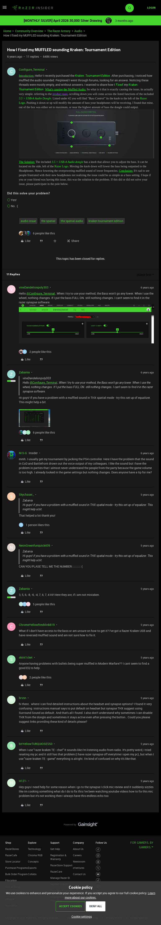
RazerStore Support (61, 865)
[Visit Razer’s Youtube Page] (98, 874)
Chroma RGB (35, 855)
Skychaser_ (26, 494)
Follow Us (101, 842)
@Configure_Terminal (40, 293)
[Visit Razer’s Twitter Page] (98, 868)
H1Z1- (23, 781)
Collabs (32, 874)
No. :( (14, 206)
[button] (4, 9)
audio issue (28, 221)
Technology (34, 849)
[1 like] (34, 525)
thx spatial (48, 221)
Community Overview (29, 31)
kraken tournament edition (105, 221)
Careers (77, 855)
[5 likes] (37, 604)
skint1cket (25, 657)
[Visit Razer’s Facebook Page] (98, 849)
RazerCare (56, 871)
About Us (78, 849)
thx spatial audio (72, 221)
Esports (32, 867)
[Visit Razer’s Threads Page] (98, 862)
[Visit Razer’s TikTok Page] (98, 880)
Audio (78, 31)
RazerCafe (11, 855)
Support (54, 842)
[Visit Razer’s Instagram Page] (98, 855)
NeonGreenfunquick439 (34, 545)
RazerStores (12, 849)
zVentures (78, 867)
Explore (32, 842)
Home (7, 31)
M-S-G (23, 453)
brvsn (22, 698)
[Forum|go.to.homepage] (32, 8)
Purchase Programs (16, 867)
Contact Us (79, 874)
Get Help (55, 849)
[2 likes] (35, 351)
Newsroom (79, 861)
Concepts (33, 861)
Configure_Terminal (32, 69)
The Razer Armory (58, 31)
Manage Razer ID (60, 878)
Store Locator (12, 861)
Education (11, 880)
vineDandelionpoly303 (33, 287)
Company (78, 842)
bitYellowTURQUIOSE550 (35, 744)
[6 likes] (37, 233)
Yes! (14, 200)
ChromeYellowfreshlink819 (37, 625)
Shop (8, 842)
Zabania (24, 372)
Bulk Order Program (16, 874)
